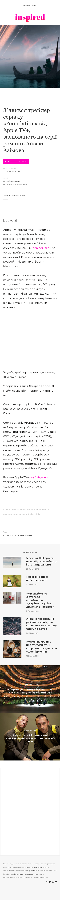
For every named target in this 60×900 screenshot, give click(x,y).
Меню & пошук (31, 5)
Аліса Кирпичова (11, 181)
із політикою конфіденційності (26, 874)
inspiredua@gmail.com (40, 867)
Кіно (8, 161)
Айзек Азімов (25, 535)
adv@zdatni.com (32, 870)
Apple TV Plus (9, 535)
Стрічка (21, 161)
